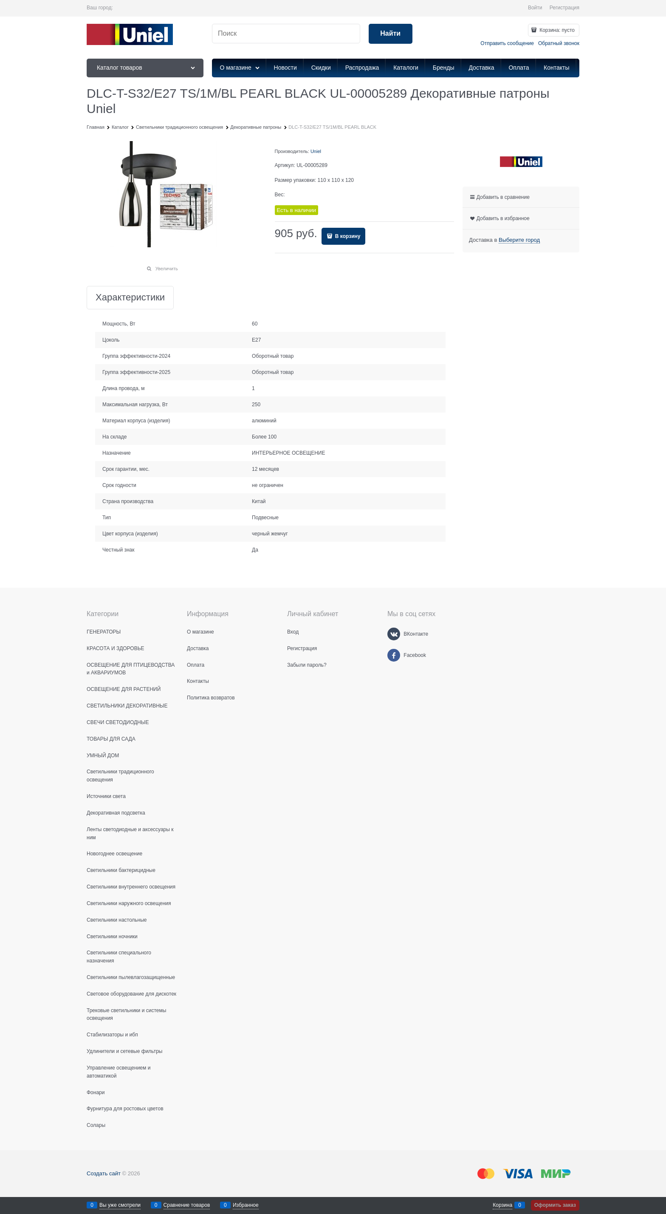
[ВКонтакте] (393, 634)
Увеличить (166, 268)
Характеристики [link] (130, 298)
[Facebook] (393, 655)
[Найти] (390, 34)
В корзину (347, 236)
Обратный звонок (558, 43)
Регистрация (564, 8)
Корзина (502, 1205)
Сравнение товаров (187, 1205)
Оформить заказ (555, 1205)
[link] (519, 240)
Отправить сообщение (507, 43)
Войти (535, 8)
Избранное (246, 1205)
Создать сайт (104, 1173)
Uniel (315, 151)
